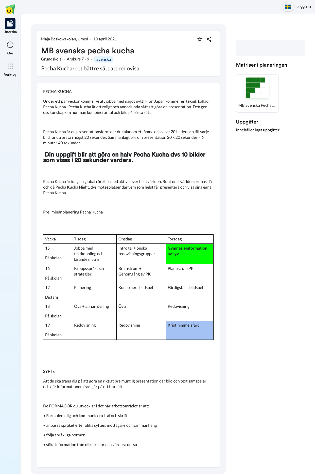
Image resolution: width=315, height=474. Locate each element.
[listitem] (10, 26)
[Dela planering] (209, 39)
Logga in (303, 6)
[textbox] (128, 275)
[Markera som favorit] (199, 39)
